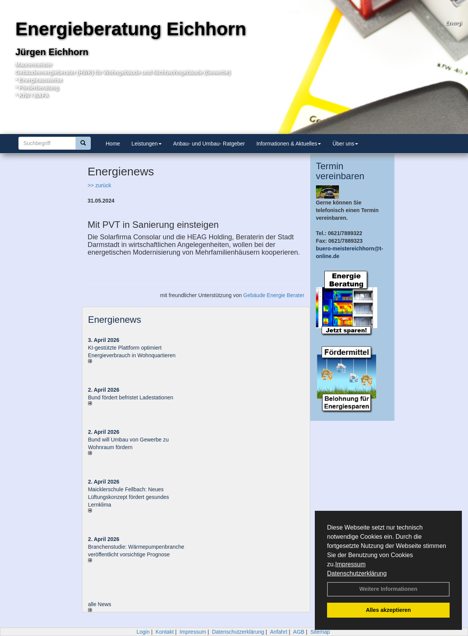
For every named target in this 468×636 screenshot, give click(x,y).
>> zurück (99, 185)
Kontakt (164, 632)
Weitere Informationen (388, 589)
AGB (298, 632)
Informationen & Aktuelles (288, 144)
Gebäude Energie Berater (273, 295)
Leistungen (146, 144)
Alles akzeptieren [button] (388, 610)
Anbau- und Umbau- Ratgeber (209, 144)
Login (142, 632)
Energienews (114, 319)
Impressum (350, 564)
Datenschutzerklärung (357, 573)
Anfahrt (278, 632)
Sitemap (320, 632)
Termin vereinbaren (340, 171)
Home (113, 144)
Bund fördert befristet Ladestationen (130, 397)
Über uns (345, 144)
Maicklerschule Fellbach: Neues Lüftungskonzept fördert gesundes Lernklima (128, 497)
